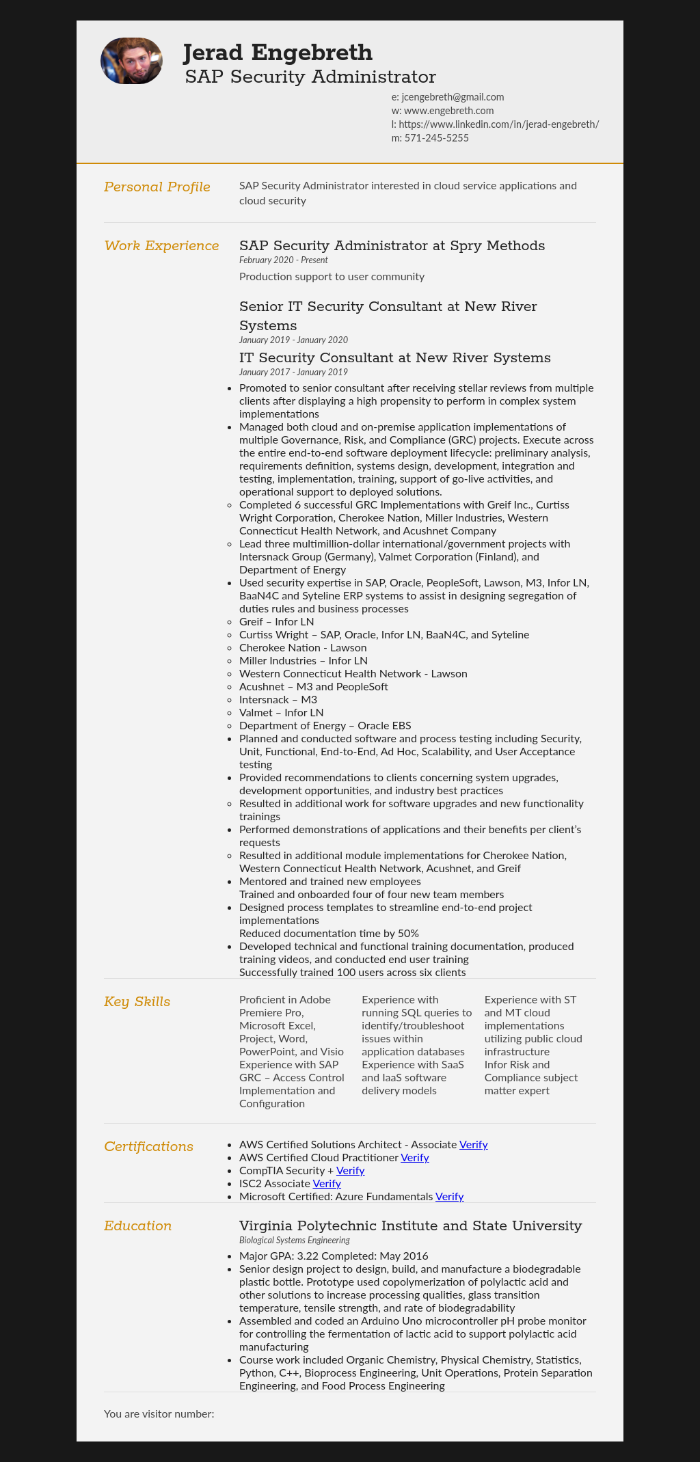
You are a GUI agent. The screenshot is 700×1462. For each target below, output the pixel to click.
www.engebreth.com (449, 110)
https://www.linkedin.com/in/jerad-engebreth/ (499, 124)
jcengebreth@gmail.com (453, 97)
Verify (473, 1143)
